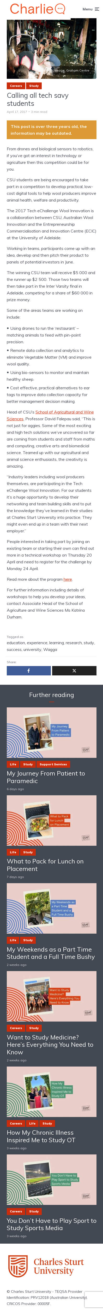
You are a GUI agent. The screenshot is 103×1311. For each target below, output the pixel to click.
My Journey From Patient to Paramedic (46, 777)
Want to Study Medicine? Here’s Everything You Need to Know (50, 1045)
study (89, 642)
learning (56, 642)
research (74, 642)
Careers (16, 86)
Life (13, 764)
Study (34, 86)
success (14, 649)
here (68, 579)
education (16, 642)
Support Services (53, 764)
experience (37, 642)
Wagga (50, 649)
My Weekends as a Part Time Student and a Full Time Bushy (51, 953)
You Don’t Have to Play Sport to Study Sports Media (51, 1224)
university (32, 649)
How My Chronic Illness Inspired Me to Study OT (41, 1136)
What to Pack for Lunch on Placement (45, 865)
